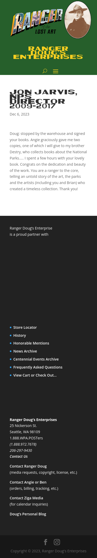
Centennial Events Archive (36, 359)
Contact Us (19, 456)
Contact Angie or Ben (28, 482)
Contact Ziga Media (26, 497)
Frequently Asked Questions (38, 367)
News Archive (25, 351)
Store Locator (25, 327)
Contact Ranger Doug (28, 466)
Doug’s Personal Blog (28, 513)
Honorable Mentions (31, 343)
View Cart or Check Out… (35, 375)
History (19, 335)
